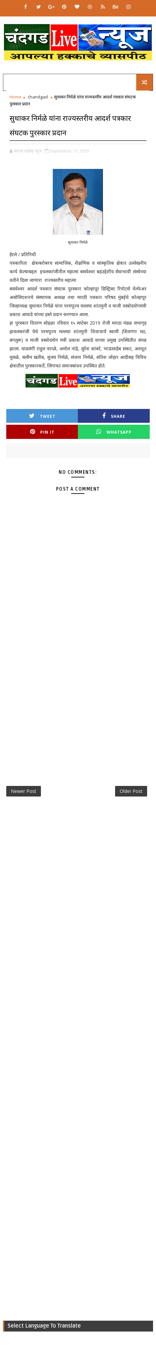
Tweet (42, 416)
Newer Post (23, 791)
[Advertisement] (78, 690)
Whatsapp (114, 432)
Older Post (131, 791)
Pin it (42, 432)
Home (15, 97)
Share (113, 416)
